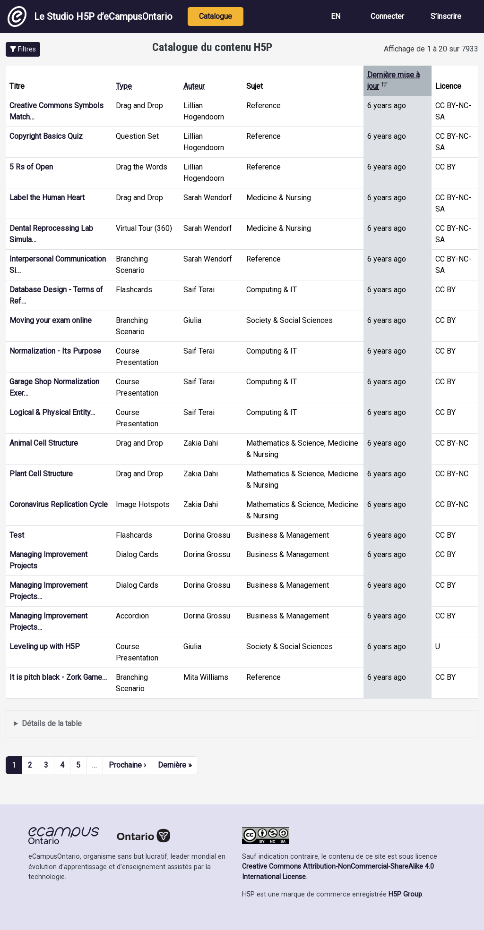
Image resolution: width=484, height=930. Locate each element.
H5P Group (405, 894)
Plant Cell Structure (41, 473)
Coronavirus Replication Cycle (58, 504)
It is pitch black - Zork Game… (58, 677)
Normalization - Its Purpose (55, 351)
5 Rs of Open (31, 166)
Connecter (387, 16)
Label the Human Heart (47, 197)
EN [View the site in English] (335, 16)
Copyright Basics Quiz (46, 136)
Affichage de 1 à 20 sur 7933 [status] (431, 48)
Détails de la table (52, 723)
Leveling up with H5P (44, 646)
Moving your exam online (50, 320)
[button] (23, 49)
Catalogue (215, 16)
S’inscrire (446, 16)
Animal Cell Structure (43, 443)
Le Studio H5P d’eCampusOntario (90, 16)
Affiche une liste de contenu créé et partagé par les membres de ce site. (242, 723)
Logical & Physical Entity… (52, 412)
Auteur (194, 86)
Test (16, 535)
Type (124, 86)
